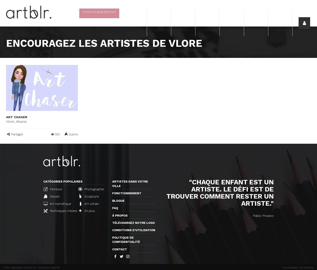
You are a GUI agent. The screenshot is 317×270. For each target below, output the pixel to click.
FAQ (115, 208)
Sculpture (89, 196)
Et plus (87, 211)
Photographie (91, 189)
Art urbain (89, 204)
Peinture (53, 189)
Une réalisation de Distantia (298, 267)
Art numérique (57, 204)
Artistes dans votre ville (130, 184)
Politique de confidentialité (126, 240)
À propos (120, 215)
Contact (119, 249)
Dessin (52, 196)
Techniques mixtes (59, 211)
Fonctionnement (126, 193)
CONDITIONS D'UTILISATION (133, 230)
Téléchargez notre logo (133, 223)
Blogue (118, 201)
